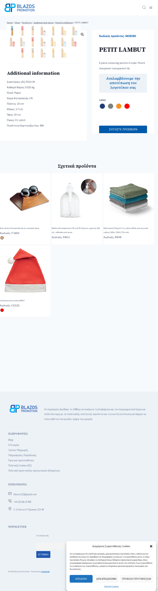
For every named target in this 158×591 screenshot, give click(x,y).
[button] (151, 546)
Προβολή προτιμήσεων (136, 578)
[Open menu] (151, 7)
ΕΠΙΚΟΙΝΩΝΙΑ (17, 484)
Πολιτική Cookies (111, 586)
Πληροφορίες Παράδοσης (22, 455)
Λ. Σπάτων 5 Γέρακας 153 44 (29, 509)
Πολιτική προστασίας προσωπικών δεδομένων (34, 470)
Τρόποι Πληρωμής (18, 450)
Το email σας (42, 535)
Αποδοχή (81, 578)
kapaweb (45, 571)
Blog (10, 439)
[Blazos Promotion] (19, 8)
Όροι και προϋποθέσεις (21, 460)
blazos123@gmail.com (25, 494)
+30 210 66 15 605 (22, 502)
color (102, 100)
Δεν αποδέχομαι (106, 578)
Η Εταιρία (13, 445)
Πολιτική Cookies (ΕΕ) (20, 465)
